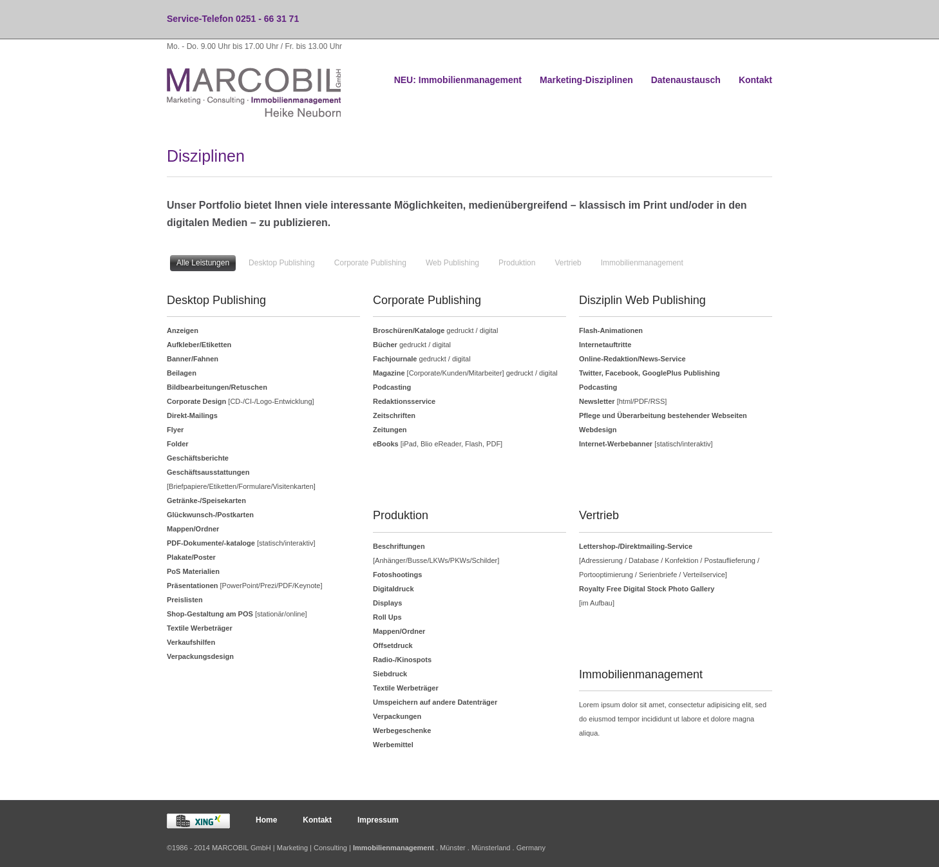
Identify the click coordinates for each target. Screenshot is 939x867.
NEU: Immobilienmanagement (458, 80)
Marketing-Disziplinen (586, 80)
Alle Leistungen (202, 262)
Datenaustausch (686, 80)
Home (266, 819)
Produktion (516, 262)
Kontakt (755, 80)
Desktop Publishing (282, 262)
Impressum (378, 819)
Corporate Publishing (370, 262)
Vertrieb (568, 262)
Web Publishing (452, 262)
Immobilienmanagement (642, 262)
